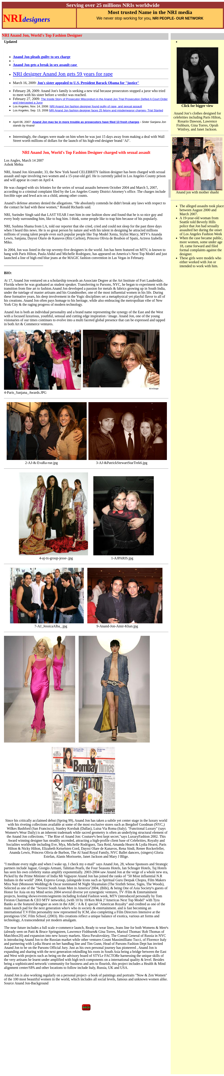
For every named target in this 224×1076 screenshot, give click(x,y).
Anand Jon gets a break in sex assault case (45, 65)
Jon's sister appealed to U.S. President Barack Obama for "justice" (88, 83)
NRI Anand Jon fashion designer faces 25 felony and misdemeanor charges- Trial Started (106, 110)
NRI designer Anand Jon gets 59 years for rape (63, 74)
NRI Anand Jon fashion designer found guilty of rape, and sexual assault (96, 106)
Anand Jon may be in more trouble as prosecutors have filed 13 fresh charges (85, 122)
